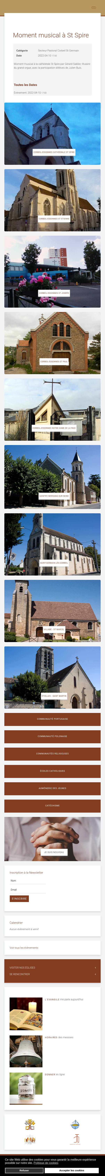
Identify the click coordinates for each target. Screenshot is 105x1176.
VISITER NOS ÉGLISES (22, 967)
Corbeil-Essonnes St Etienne (54, 219)
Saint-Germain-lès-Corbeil (54, 563)
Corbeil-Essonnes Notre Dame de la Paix (54, 428)
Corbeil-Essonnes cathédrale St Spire (54, 152)
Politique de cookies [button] (46, 1162)
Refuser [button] (24, 1170)
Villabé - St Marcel (54, 629)
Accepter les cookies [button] (71, 1170)
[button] (60, 1163)
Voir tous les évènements (24, 947)
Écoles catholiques (52, 771)
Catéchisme (52, 805)
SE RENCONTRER (20, 974)
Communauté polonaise (52, 736)
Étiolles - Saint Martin (54, 696)
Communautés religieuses (52, 753)
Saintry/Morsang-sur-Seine (54, 496)
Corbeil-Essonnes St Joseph (54, 293)
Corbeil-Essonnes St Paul (54, 362)
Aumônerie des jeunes (52, 788)
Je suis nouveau (54, 852)
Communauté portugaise (52, 719)
